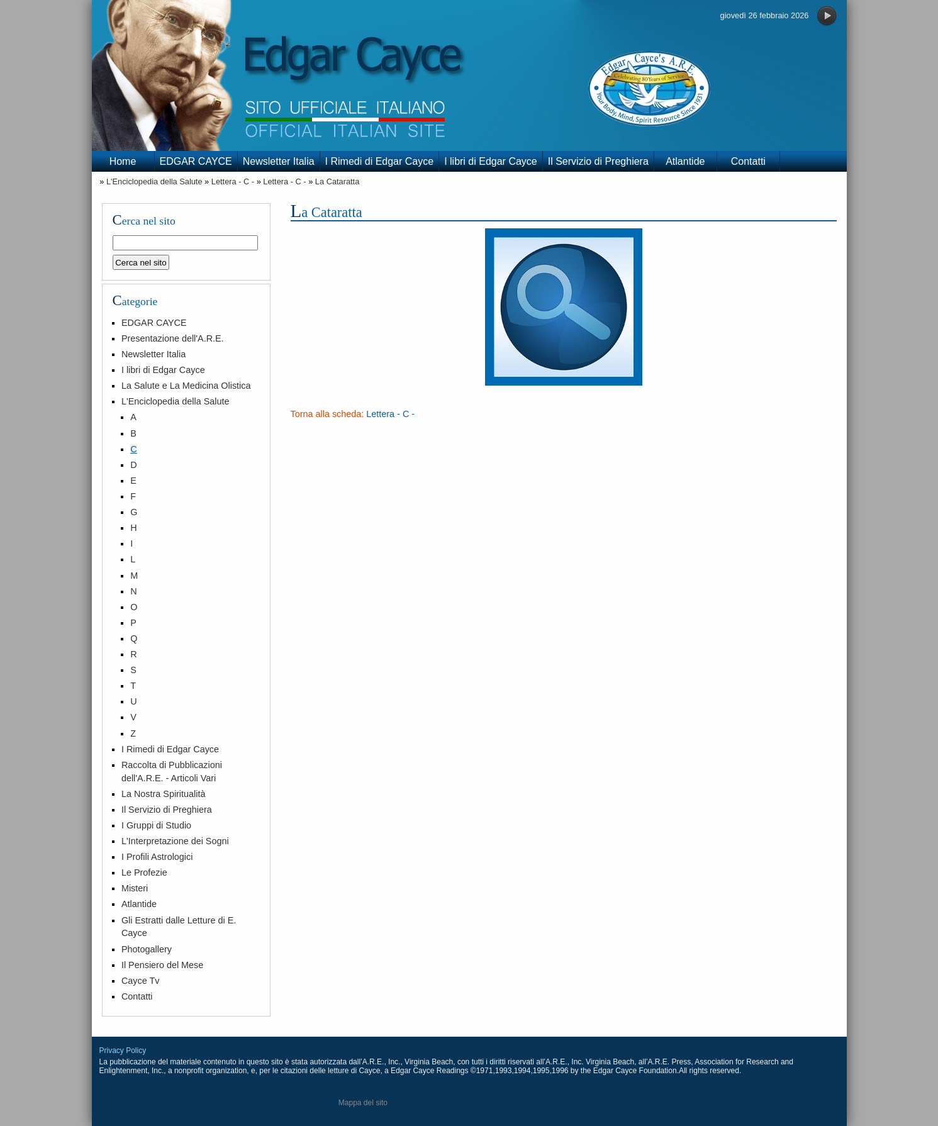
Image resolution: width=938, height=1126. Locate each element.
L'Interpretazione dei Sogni (175, 841)
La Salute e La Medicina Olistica (186, 386)
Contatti (748, 161)
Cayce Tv (140, 981)
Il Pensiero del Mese (162, 965)
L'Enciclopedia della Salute (154, 181)
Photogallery (146, 949)
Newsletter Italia (279, 161)
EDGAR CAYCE (196, 161)
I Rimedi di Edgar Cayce (379, 161)
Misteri (134, 888)
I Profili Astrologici (157, 857)
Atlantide (685, 161)
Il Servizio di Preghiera (598, 161)
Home (123, 161)
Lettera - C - (232, 181)
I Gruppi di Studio (156, 825)
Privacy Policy (123, 1050)
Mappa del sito (363, 1102)
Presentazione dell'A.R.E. (172, 338)
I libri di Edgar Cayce (490, 161)
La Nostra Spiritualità (163, 794)
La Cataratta (337, 181)
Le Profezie (144, 872)
